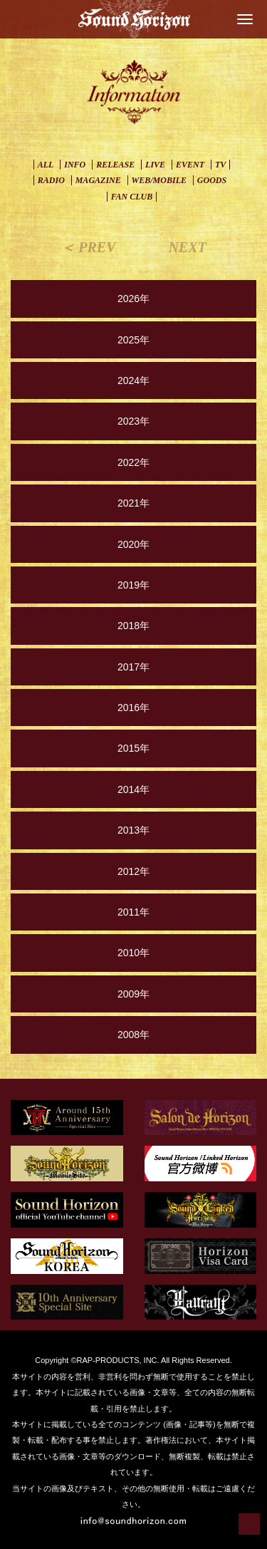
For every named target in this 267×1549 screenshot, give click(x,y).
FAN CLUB (132, 197)
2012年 (133, 871)
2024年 (133, 380)
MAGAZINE (98, 180)
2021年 (133, 503)
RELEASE (115, 165)
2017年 (133, 667)
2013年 (133, 830)
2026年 (133, 298)
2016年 (133, 707)
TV (220, 165)
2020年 (133, 544)
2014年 (133, 789)
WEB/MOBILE (159, 180)
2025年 (133, 340)
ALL (46, 165)
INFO (74, 165)
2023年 (133, 421)
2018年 (133, 625)
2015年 (133, 748)
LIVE (155, 165)
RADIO (51, 180)
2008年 (133, 1034)
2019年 (133, 585)
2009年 (133, 994)
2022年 (133, 462)
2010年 (133, 952)
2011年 (133, 912)
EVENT (190, 165)
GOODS (211, 180)
